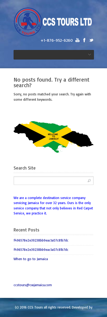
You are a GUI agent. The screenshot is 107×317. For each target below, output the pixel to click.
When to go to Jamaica (31, 259)
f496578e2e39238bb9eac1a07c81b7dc (41, 240)
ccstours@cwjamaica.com (33, 285)
